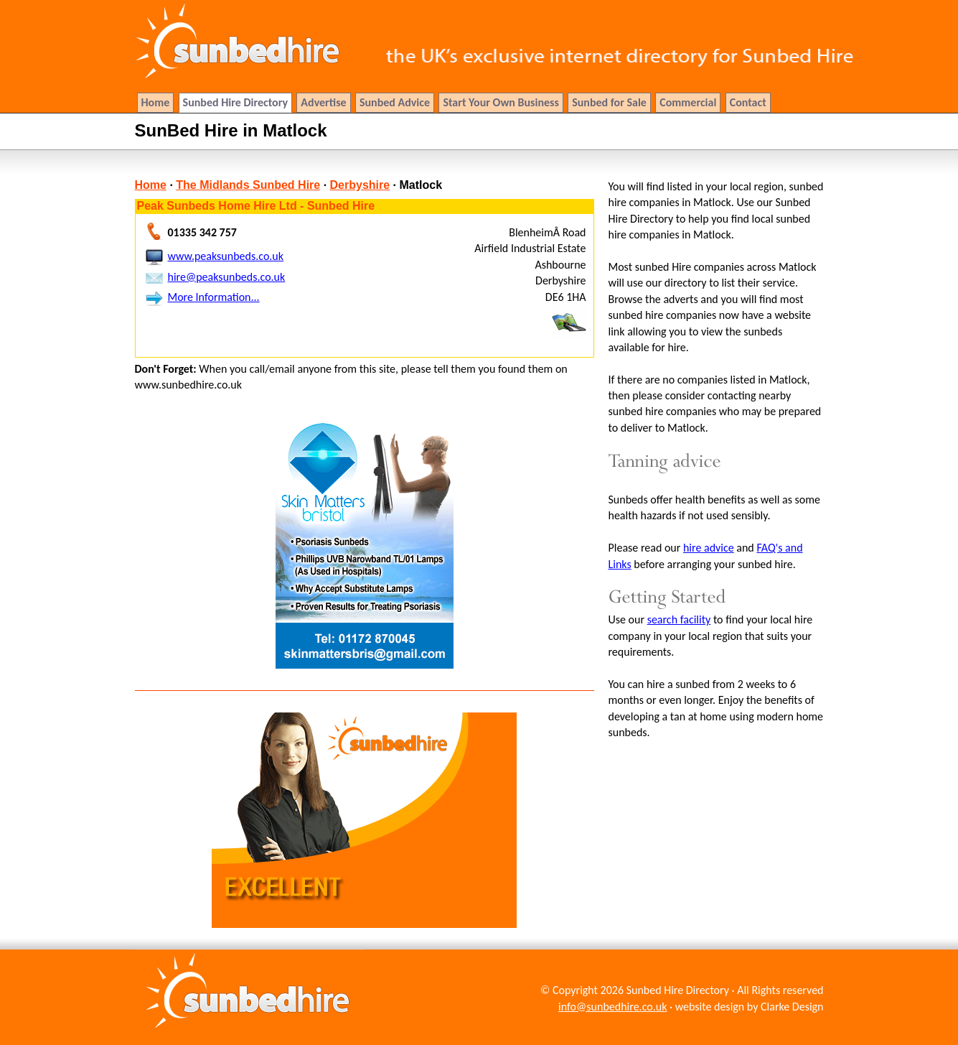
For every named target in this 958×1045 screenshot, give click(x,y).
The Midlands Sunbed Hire (248, 185)
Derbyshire (360, 185)
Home (150, 185)
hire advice (708, 547)
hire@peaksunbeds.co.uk (227, 277)
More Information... (214, 297)
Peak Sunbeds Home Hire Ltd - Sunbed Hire (256, 206)
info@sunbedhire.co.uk (612, 1006)
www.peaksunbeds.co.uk (226, 256)
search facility (679, 619)
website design (710, 1006)
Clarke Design (792, 1006)
